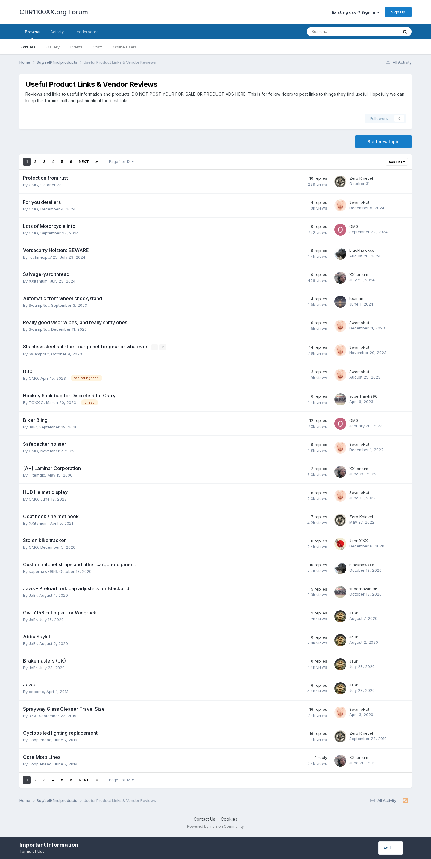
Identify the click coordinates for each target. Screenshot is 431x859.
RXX (33, 715)
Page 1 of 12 (121, 161)
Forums (28, 47)
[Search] (337, 31)
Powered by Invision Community (215, 826)
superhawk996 (363, 395)
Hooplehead (40, 739)
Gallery (53, 47)
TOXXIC (36, 402)
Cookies (229, 818)
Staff (97, 47)
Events (76, 47)
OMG (33, 184)
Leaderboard (87, 31)
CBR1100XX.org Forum (53, 12)
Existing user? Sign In (356, 12)
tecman (356, 298)
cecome (36, 691)
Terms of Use (32, 851)
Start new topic (383, 141)
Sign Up (398, 12)
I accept (394, 847)
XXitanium (38, 281)
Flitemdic (37, 474)
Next (84, 161)
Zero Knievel (361, 178)
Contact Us (204, 818)
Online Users (125, 47)
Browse (32, 34)
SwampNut (359, 202)
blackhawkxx (361, 250)
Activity (57, 31)
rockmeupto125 (43, 257)
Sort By (397, 162)
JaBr (33, 426)
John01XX (358, 540)
